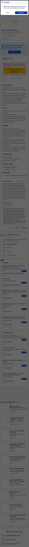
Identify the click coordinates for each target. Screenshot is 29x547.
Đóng (7, 12)
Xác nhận (21, 12)
